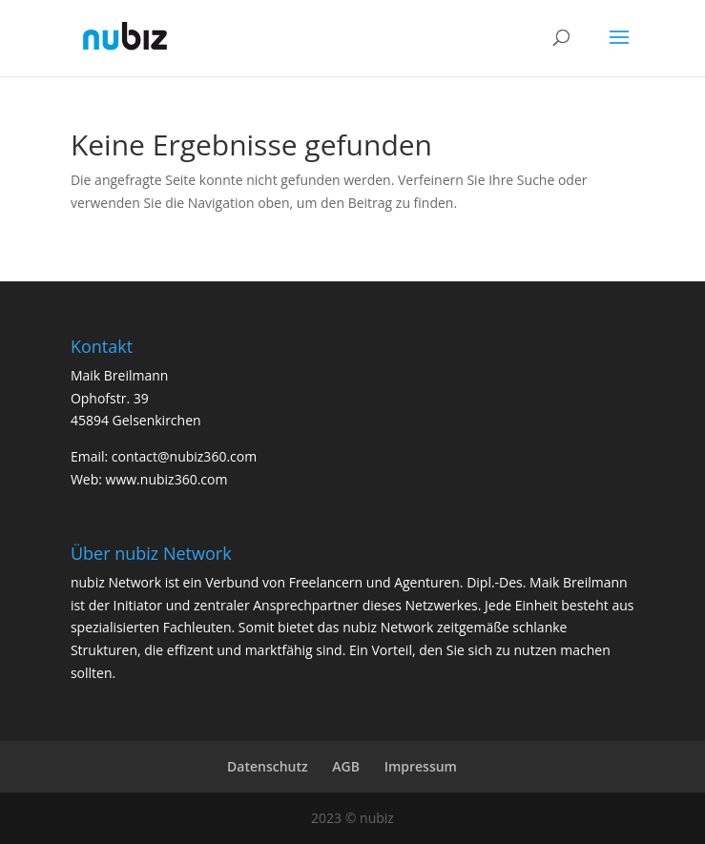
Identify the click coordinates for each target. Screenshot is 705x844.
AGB (346, 766)
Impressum (420, 766)
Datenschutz (267, 766)
